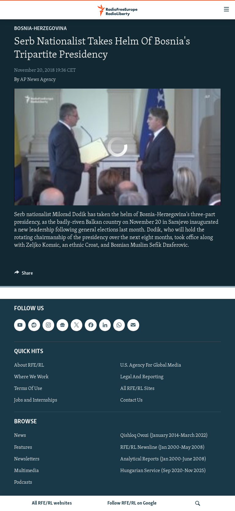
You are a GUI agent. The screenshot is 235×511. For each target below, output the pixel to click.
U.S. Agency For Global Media (150, 365)
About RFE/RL (29, 365)
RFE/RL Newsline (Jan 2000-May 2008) (162, 447)
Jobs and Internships (35, 400)
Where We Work (31, 377)
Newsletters (26, 458)
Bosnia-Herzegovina (40, 29)
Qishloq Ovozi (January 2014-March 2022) (164, 435)
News (20, 435)
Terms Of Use (28, 388)
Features (23, 447)
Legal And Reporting (141, 377)
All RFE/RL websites (52, 503)
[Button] (23, 274)
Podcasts (23, 482)
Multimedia (26, 470)
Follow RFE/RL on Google (132, 503)
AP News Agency (38, 79)
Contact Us (131, 400)
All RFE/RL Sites (137, 388)
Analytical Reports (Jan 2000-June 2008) (163, 458)
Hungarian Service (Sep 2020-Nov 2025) (163, 470)
